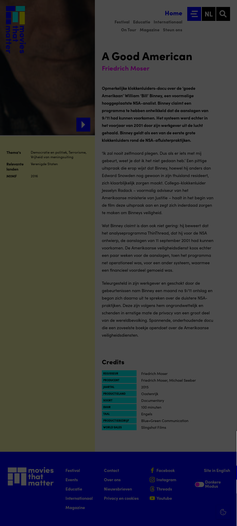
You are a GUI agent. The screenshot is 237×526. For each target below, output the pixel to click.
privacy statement (179, 457)
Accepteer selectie (198, 517)
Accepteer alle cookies (198, 504)
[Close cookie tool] (229, 439)
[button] (193, 472)
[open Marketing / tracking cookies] (229, 487)
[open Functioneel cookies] (229, 473)
